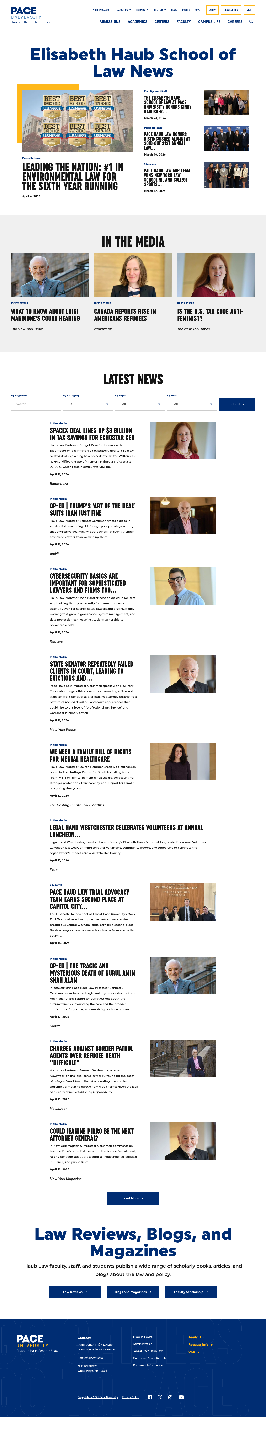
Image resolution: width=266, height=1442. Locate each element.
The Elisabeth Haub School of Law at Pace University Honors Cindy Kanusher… (167, 104)
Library (140, 10)
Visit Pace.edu (101, 10)
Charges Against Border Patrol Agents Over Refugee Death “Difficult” (91, 1055)
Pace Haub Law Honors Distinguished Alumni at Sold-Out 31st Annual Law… (167, 141)
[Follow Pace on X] (160, 1397)
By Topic (120, 395)
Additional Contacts (90, 1357)
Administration (142, 1344)
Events (186, 10)
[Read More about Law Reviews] (75, 1292)
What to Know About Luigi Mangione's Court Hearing (45, 315)
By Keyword (19, 395)
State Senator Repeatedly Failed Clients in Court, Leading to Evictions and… (91, 671)
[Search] (251, 22)
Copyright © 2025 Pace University (98, 1397)
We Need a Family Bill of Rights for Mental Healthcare (91, 755)
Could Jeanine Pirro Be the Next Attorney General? (92, 1135)
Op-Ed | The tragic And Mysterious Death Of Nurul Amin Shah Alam (92, 972)
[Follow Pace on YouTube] (181, 1397)
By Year (172, 395)
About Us (122, 10)
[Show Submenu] (129, 10)
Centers (162, 21)
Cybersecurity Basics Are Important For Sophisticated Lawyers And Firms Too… (88, 583)
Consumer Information (148, 1365)
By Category (71, 395)
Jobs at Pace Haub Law (148, 1351)
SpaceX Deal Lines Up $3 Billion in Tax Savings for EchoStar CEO (92, 434)
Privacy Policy (130, 1397)
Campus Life (209, 21)
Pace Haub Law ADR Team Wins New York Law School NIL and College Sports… (167, 177)
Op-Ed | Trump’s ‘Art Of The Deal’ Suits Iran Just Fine (92, 509)
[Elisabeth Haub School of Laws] (39, 1344)
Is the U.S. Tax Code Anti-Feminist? (210, 315)
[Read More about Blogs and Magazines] (133, 1292)
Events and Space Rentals (149, 1358)
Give (197, 10)
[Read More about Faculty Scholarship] (191, 1292)
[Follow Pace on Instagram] (170, 1397)
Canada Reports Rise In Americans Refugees (125, 315)
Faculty (184, 21)
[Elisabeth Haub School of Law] (36, 15)
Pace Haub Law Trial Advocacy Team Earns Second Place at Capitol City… (89, 899)
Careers (235, 21)
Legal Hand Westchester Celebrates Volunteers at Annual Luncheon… (126, 831)
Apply (212, 10)
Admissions (110, 21)
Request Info (231, 10)
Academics (137, 21)
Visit (249, 10)
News (174, 10)
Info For (158, 10)
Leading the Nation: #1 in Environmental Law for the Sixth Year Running (72, 176)
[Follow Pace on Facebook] (150, 1397)
